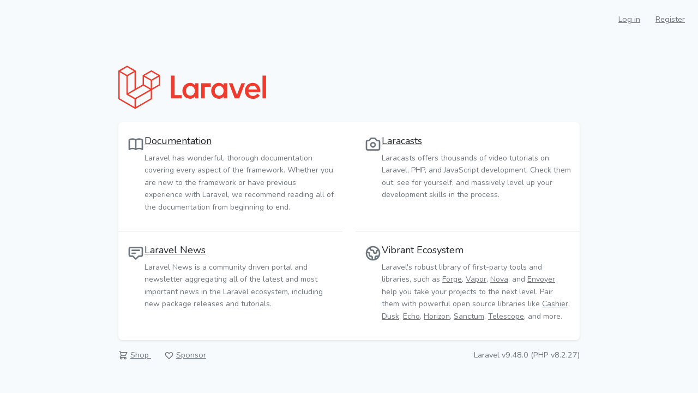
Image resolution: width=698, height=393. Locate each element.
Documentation (178, 140)
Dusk (390, 316)
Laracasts (402, 140)
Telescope (506, 316)
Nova (499, 279)
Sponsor (191, 354)
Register (670, 19)
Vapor (476, 279)
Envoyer (541, 279)
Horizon (437, 316)
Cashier (555, 304)
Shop (140, 354)
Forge (452, 279)
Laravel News (175, 250)
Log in (629, 19)
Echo (411, 316)
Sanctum (469, 316)
